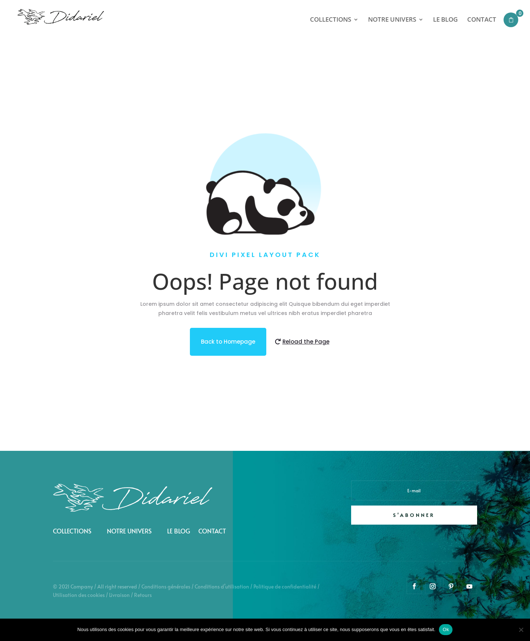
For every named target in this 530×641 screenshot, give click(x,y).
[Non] (520, 629)
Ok (446, 629)
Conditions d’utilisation (222, 586)
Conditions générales (165, 586)
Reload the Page (305, 351)
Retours (143, 594)
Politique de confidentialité (284, 586)
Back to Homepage (228, 351)
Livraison (119, 594)
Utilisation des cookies (79, 594)
